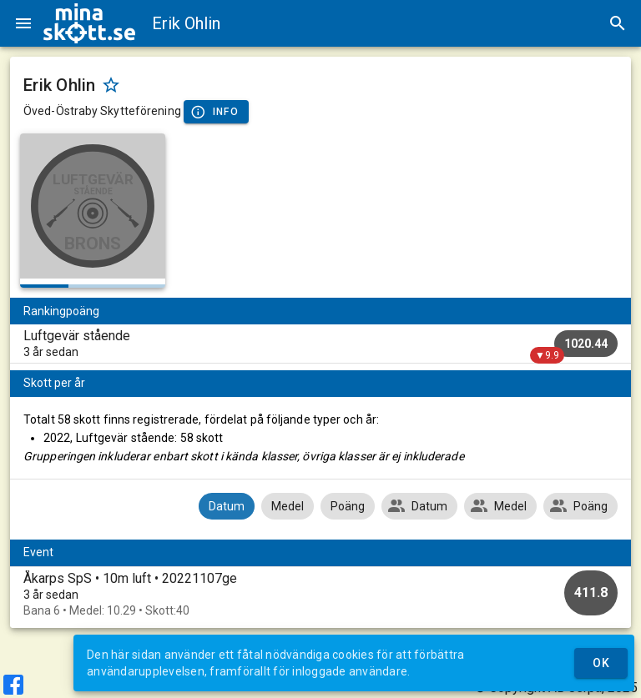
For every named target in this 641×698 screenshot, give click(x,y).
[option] (320, 594)
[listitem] (320, 343)
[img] (89, 23)
